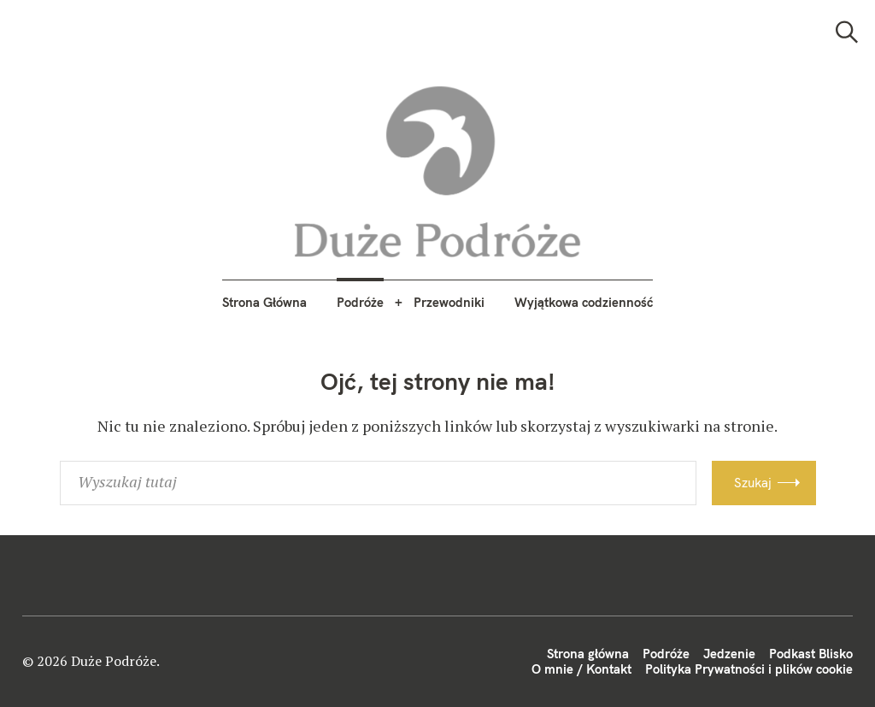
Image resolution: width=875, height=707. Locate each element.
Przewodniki (449, 302)
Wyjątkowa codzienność (583, 302)
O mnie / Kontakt (581, 669)
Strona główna (588, 653)
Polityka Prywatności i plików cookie (749, 669)
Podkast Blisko (811, 653)
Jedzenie (729, 653)
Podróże (360, 302)
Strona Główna (264, 302)
